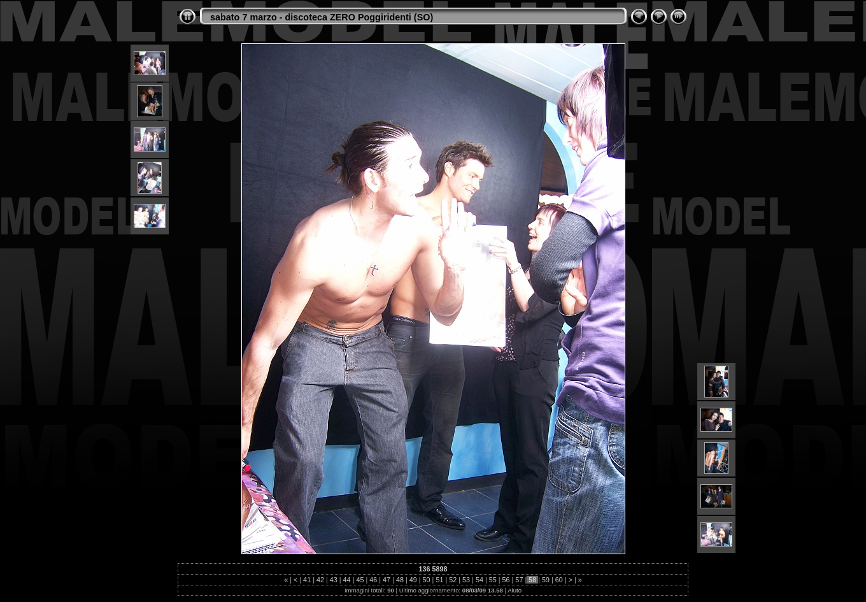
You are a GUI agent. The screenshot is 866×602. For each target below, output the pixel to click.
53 (466, 580)
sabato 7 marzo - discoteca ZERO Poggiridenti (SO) (321, 17)
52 (452, 580)
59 (545, 580)
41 (307, 580)
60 (559, 580)
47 (386, 580)
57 (519, 580)
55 (493, 580)
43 (333, 580)
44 (347, 580)
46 (373, 580)
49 (413, 580)
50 (426, 580)
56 (506, 580)
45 (360, 580)
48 (400, 580)
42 (320, 580)
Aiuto (515, 590)
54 (479, 580)
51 (439, 580)
